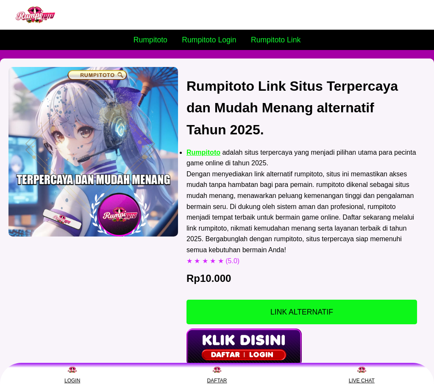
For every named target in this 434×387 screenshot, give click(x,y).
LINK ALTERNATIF (301, 312)
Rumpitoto (150, 40)
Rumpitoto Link (275, 40)
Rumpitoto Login (209, 40)
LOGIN (72, 374)
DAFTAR (217, 374)
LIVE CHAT (362, 374)
